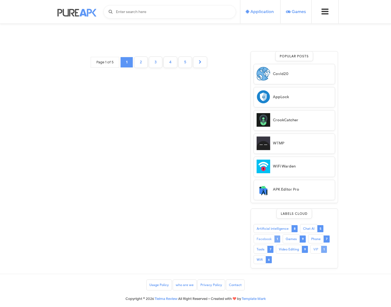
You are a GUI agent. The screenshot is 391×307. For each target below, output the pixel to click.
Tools (260, 249)
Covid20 (280, 74)
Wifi (260, 260)
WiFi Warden (284, 166)
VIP (315, 249)
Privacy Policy (211, 285)
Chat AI (308, 229)
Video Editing (289, 249)
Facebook (264, 239)
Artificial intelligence (273, 229)
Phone (316, 239)
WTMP (278, 143)
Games (291, 239)
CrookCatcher (285, 120)
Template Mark (254, 298)
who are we (185, 285)
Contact (235, 285)
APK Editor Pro (286, 189)
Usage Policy (159, 285)
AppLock (281, 97)
